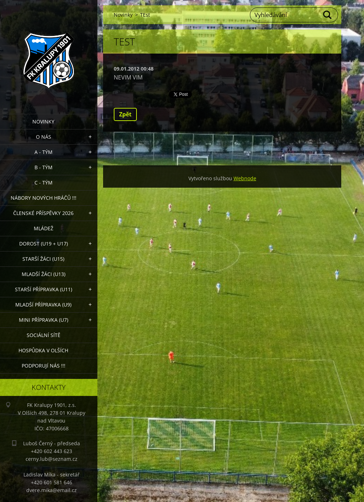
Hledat (327, 15)
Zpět (125, 114)
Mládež (43, 228)
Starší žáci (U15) (43, 258)
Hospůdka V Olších (43, 350)
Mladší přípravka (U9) (43, 304)
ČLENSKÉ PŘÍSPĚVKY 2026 (43, 213)
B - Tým (43, 167)
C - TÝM (43, 182)
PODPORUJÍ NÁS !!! (43, 365)
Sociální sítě (43, 335)
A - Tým (43, 152)
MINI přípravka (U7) (43, 319)
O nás (43, 136)
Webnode (245, 178)
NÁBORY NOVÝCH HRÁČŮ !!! (43, 197)
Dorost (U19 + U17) (43, 243)
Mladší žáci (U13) (43, 274)
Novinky (43, 121)
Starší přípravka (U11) (43, 289)
